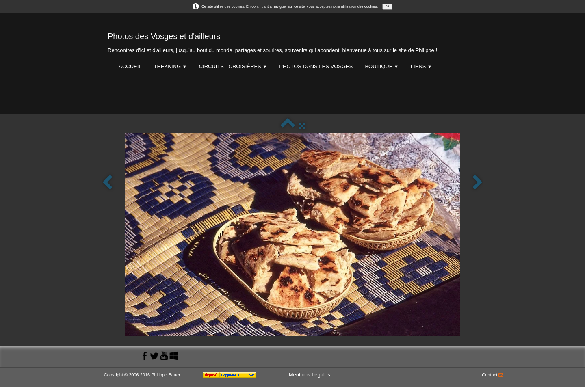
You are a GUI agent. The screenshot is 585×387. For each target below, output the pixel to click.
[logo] (272, 40)
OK (387, 6)
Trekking (170, 66)
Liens (421, 66)
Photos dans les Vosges (316, 66)
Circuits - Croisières (233, 66)
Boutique (381, 66)
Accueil (130, 66)
